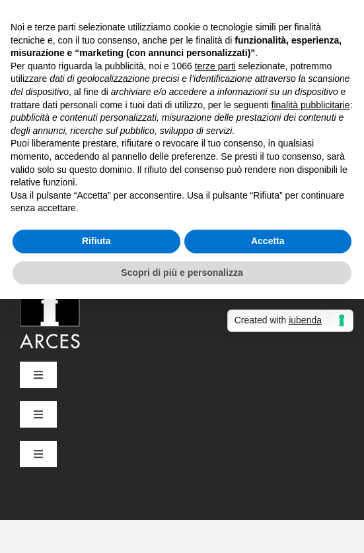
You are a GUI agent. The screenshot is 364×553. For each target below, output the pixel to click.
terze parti (215, 66)
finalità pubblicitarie (311, 105)
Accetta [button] (268, 241)
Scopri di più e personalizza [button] (181, 272)
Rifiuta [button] (96, 241)
